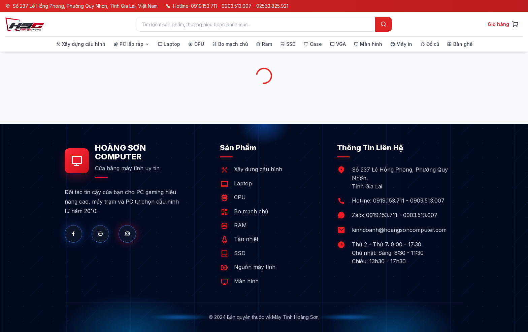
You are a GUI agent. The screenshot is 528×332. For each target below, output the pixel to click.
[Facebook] (73, 234)
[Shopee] (127, 234)
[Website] (100, 234)
